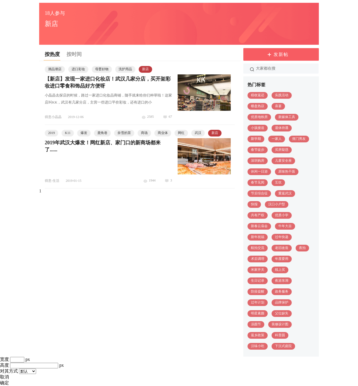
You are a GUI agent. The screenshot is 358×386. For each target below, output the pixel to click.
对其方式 (9, 371)
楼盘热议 (257, 106)
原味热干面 (286, 171)
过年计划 (257, 302)
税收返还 (257, 95)
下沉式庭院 (283, 346)
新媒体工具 (286, 117)
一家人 (277, 139)
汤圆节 (256, 324)
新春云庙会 (259, 226)
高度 (4, 365)
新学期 (256, 139)
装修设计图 (280, 324)
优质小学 (281, 215)
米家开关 (257, 270)
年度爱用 (281, 259)
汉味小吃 (257, 346)
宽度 (4, 359)
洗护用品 (125, 69)
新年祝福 (257, 237)
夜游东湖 (281, 281)
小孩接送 (257, 128)
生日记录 (257, 281)
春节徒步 (257, 150)
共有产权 (257, 215)
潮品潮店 (55, 69)
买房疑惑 (281, 150)
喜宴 (278, 106)
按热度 (52, 54)
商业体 (163, 133)
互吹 (278, 182)
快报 (254, 204)
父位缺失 (281, 313)
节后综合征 (259, 193)
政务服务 (281, 291)
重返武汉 (285, 193)
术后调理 (257, 259)
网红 (181, 133)
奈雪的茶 (124, 133)
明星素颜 (257, 313)
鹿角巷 (102, 133)
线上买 (280, 270)
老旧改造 (281, 248)
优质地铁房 (259, 117)
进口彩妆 (78, 69)
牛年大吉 (285, 226)
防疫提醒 (257, 291)
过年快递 (281, 237)
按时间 (74, 54)
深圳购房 (257, 161)
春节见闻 (257, 182)
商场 (144, 133)
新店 (145, 69)
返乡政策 (257, 335)
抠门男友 (299, 139)
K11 (67, 133)
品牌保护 (281, 302)
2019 (51, 133)
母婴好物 (102, 69)
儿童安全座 (283, 161)
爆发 (84, 133)
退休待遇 (281, 128)
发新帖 (281, 54)
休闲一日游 (259, 171)
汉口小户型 (276, 204)
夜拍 (302, 248)
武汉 (198, 133)
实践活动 (281, 95)
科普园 (280, 335)
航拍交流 (257, 248)
